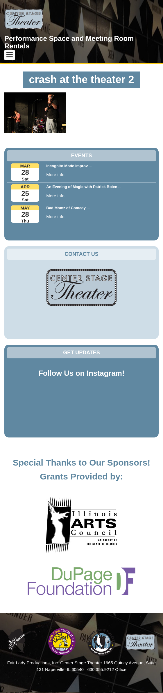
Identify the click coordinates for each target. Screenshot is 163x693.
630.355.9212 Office (106, 669)
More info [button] (55, 174)
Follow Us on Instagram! (81, 373)
